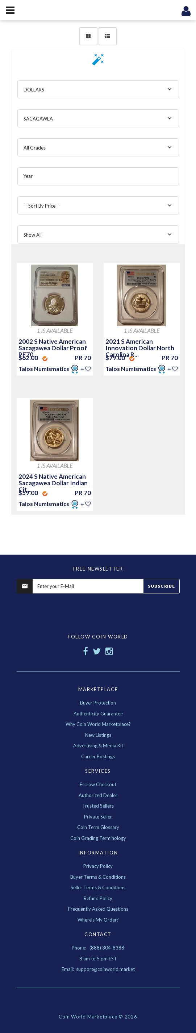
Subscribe (161, 586)
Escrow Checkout (98, 784)
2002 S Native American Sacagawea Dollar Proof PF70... (52, 348)
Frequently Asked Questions (98, 909)
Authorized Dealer (98, 795)
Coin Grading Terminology (98, 838)
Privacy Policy (98, 866)
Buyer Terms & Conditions (98, 877)
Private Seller (98, 817)
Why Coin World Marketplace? (98, 724)
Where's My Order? (98, 920)
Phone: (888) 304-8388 (98, 948)
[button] (98, 61)
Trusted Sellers (98, 806)
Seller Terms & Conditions (98, 887)
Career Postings (98, 756)
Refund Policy (98, 898)
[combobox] (98, 89)
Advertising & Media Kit (98, 745)
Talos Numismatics (44, 368)
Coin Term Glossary (98, 827)
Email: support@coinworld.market (98, 969)
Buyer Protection (98, 703)
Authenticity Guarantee (98, 713)
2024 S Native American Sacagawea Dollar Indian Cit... (53, 483)
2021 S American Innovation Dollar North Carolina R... (139, 348)
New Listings (98, 735)
